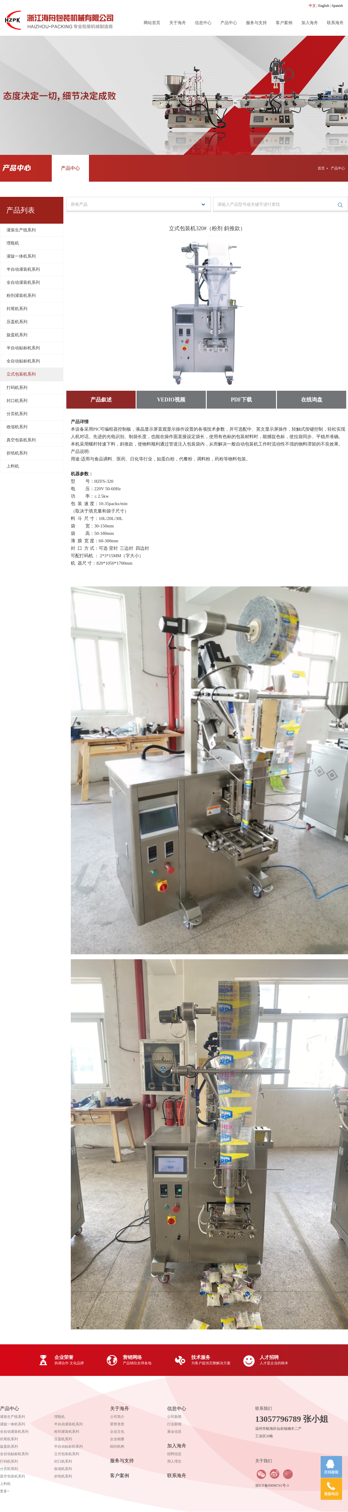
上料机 (13, 466)
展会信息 (174, 1432)
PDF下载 (241, 400)
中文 (312, 6)
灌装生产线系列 (21, 230)
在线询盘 (311, 400)
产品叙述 (101, 400)
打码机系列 (17, 387)
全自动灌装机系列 (23, 282)
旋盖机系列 (17, 335)
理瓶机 (13, 243)
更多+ (4, 1491)
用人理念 (174, 1461)
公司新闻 (174, 1417)
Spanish (337, 6)
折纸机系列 (17, 453)
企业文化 (117, 1432)
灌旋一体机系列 (21, 256)
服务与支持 (256, 23)
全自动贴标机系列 (23, 361)
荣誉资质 (117, 1424)
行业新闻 (174, 1424)
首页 (321, 168)
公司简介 (117, 1417)
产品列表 (20, 210)
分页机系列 (17, 414)
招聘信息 (174, 1454)
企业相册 (117, 1439)
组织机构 (117, 1446)
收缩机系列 (17, 427)
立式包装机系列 (21, 374)
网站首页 (152, 23)
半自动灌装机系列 (23, 269)
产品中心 (228, 23)
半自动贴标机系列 (23, 348)
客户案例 (284, 23)
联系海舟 (335, 23)
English (323, 6)
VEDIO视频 (171, 400)
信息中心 (203, 23)
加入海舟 (309, 23)
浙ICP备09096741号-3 (272, 1485)
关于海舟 (177, 23)
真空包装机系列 (21, 440)
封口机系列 (17, 400)
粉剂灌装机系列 (21, 295)
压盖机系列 (17, 322)
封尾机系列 (17, 308)
